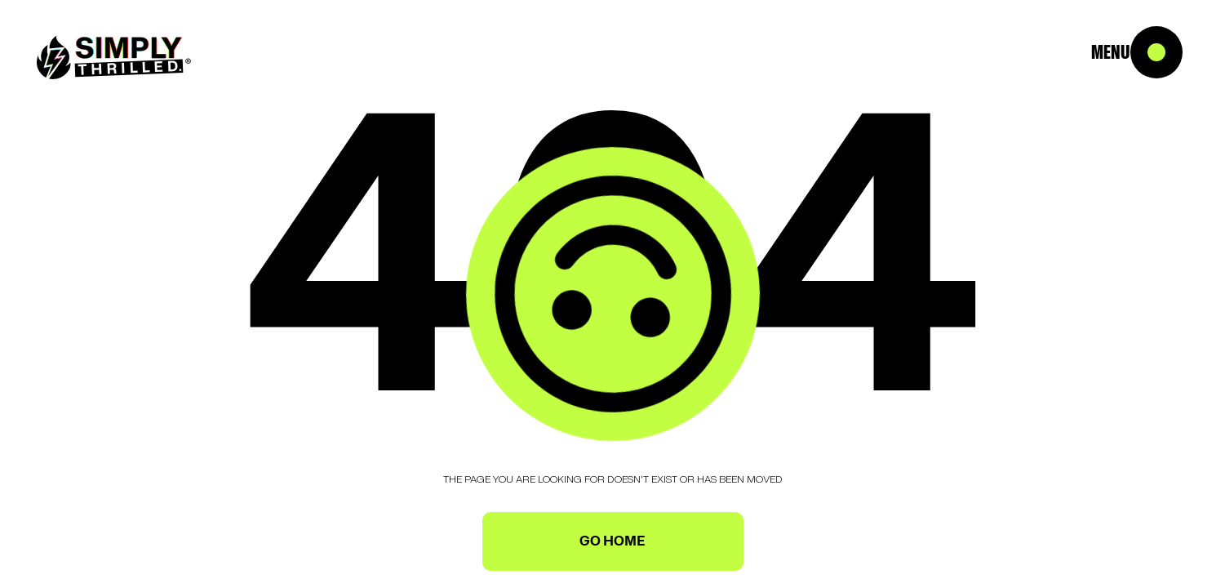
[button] (1176, 49)
